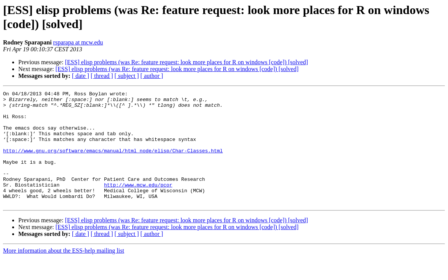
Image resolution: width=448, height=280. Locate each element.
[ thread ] (102, 76)
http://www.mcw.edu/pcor (138, 204)
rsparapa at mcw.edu (78, 42)
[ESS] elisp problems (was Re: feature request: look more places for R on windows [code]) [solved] (186, 62)
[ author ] (151, 76)
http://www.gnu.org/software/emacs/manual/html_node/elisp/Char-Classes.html (113, 163)
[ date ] (80, 76)
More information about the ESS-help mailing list (63, 273)
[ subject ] (127, 76)
